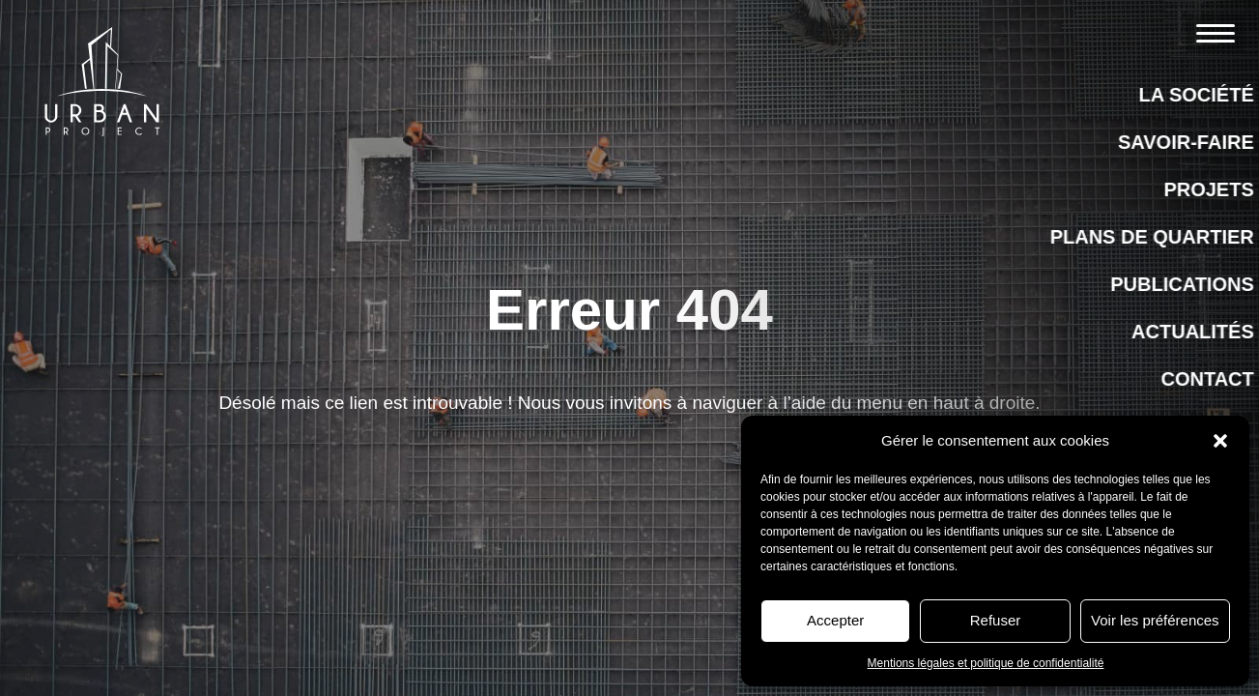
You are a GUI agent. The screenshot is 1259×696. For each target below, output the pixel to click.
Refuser (995, 620)
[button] (1220, 440)
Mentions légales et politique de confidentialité (986, 663)
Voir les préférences (1155, 620)
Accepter (835, 620)
